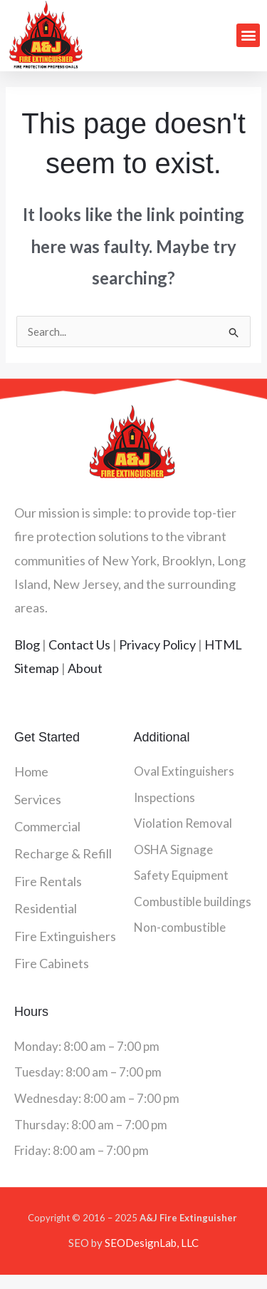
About (85, 668)
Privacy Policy (157, 644)
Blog (27, 644)
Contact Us (79, 644)
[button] (248, 35)
